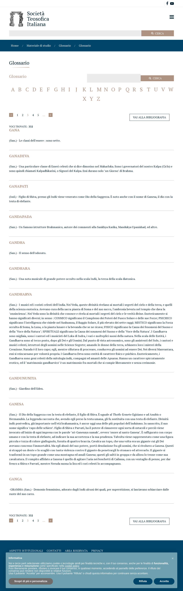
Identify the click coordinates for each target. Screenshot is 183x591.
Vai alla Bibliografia (149, 117)
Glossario (65, 45)
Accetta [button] (164, 581)
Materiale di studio (39, 45)
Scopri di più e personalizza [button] (30, 581)
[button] (172, 558)
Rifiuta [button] (143, 581)
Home (15, 45)
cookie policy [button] (72, 565)
